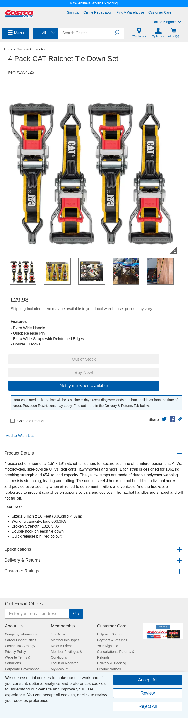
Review (148, 693)
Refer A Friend (62, 646)
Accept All (147, 679)
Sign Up (73, 12)
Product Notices (109, 669)
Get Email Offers (24, 604)
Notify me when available (84, 385)
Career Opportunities (20, 640)
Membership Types (65, 640)
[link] (164, 419)
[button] (119, 33)
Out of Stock (84, 359)
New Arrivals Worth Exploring (94, 3)
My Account (59, 669)
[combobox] (46, 32)
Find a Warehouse (130, 12)
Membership (63, 626)
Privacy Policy (15, 652)
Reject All (148, 706)
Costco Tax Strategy (20, 646)
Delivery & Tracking (111, 663)
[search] (86, 33)
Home (8, 49)
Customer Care (159, 12)
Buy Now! (83, 372)
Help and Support (110, 634)
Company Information (21, 634)
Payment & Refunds (112, 640)
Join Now (58, 634)
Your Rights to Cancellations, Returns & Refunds (115, 651)
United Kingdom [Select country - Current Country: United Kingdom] (166, 22)
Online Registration (97, 12)
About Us (14, 626)
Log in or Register (64, 663)
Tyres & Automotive (31, 49)
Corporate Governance (22, 669)
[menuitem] (15, 33)
